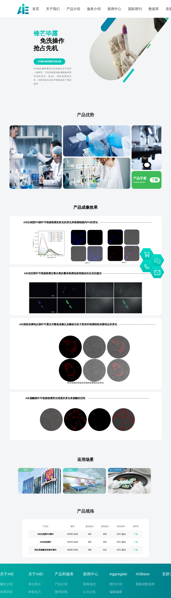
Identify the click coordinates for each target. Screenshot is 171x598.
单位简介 (34, 584)
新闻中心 (114, 9)
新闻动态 (89, 584)
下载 (136, 534)
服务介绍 (94, 9)
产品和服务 (64, 574)
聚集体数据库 (145, 584)
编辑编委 (115, 592)
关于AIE (7, 574)
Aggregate (118, 574)
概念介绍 (6, 584)
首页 (35, 9)
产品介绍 (73, 9)
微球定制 (61, 592)
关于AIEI (35, 574)
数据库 (154, 9)
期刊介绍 (115, 584)
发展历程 (6, 592)
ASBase (143, 574)
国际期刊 (135, 9)
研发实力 (34, 592)
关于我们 (53, 9)
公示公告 (89, 592)
